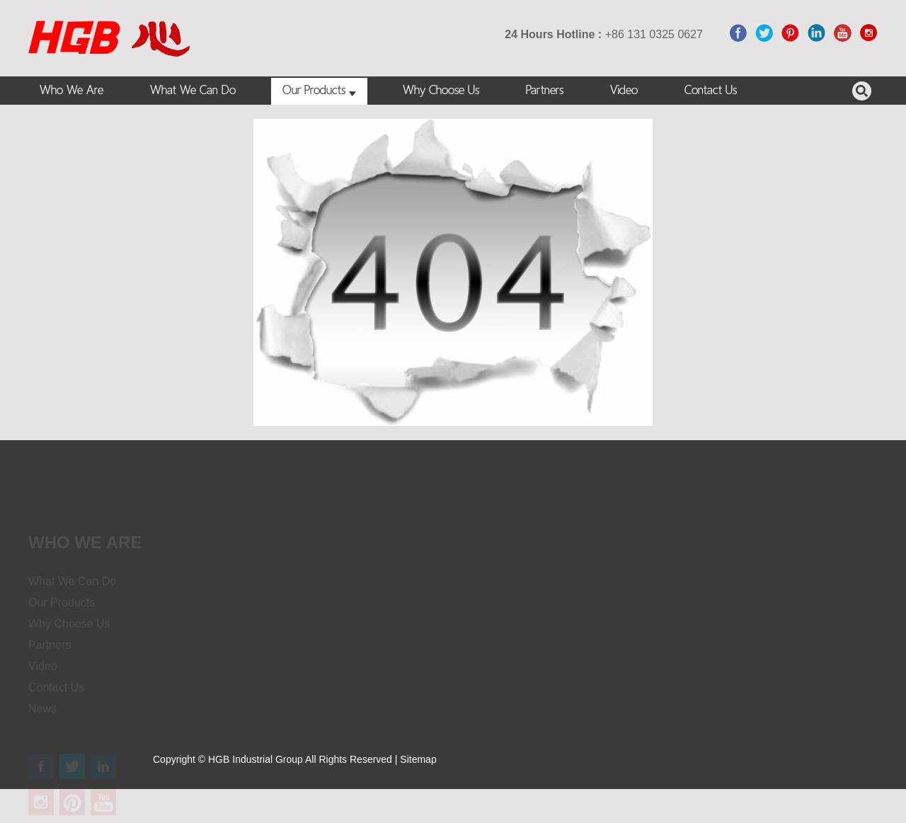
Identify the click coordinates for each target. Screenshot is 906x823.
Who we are (85, 548)
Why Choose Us (441, 91)
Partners (544, 91)
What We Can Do (193, 91)
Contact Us (710, 91)
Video (624, 91)
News (42, 714)
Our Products (319, 91)
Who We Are (71, 91)
